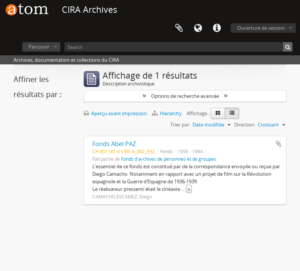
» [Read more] (189, 189)
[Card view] (218, 113)
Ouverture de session (261, 27)
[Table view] (232, 113)
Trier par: (180, 124)
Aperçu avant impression (115, 113)
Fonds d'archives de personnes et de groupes (168, 159)
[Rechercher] (287, 47)
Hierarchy (167, 113)
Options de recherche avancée (185, 96)
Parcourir (39, 46)
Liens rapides (216, 28)
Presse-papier (179, 28)
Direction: (245, 124)
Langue (197, 28)
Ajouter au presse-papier (278, 144)
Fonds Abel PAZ (114, 144)
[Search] (178, 47)
